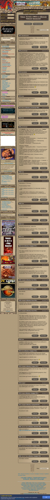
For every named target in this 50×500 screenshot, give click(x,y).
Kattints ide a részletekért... (8, 134)
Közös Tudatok (5, 82)
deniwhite (24, 436)
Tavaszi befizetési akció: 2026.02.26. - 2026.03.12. (6, 206)
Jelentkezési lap (5, 52)
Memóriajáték (5, 76)
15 (33, 32)
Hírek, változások (21, 473)
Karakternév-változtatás (6, 65)
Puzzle (3, 77)
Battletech (38, 486)
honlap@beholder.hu (8, 302)
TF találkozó (4, 89)
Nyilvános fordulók (5, 86)
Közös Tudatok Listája (6, 83)
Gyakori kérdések (5, 100)
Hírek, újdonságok (5, 46)
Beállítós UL (4, 59)
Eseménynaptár (5, 61)
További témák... (4, 209)
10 (31, 29)
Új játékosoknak (5, 55)
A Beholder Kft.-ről (40, 489)
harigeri (23, 383)
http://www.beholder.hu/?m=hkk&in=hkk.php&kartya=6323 (33, 430)
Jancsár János (25, 426)
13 (33, 31)
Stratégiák (36, 18)
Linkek (3, 94)
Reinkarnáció (4, 67)
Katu (23, 96)
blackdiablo (24, 72)
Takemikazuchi (25, 35)
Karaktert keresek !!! (6, 201)
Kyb (23, 289)
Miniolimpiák (4, 87)
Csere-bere (32, 473)
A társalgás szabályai (26, 477)
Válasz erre (35, 68)
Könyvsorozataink (25, 487)
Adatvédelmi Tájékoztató (4, 116)
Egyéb (24, 475)
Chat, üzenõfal (5, 80)
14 (31, 32)
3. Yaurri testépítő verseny (7, 177)
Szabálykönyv (4, 54)
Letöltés (3, 97)
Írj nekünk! (8, 311)
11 (33, 29)
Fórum (22, 17)
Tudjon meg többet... (20, 498)
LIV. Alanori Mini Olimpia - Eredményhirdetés (6, 176)
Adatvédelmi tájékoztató (33, 490)
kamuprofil (24, 417)
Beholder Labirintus (6, 75)
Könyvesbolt (42, 485)
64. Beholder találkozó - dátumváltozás (6, 181)
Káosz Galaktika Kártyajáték (33, 485)
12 (31, 31)
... (32, 33)
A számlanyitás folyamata (7, 49)
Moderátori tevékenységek (37, 479)
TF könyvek (4, 95)
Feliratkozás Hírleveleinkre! (7, 105)
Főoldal (23, 482)
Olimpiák (4, 88)
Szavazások (4, 69)
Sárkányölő (23, 484)
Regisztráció (33, 489)
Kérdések (27, 473)
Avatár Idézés (4, 205)
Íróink (42, 486)
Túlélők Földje (28, 482)
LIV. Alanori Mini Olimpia (7, 178)
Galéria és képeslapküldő (38, 487)
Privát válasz (43, 68)
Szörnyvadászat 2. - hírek (6, 207)
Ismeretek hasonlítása (6, 63)
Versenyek (41, 473)
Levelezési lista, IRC (6, 84)
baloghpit (24, 280)
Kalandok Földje (41, 482)
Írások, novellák (5, 93)
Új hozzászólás (28, 23)
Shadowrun (33, 486)
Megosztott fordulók (6, 85)
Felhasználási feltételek (6, 101)
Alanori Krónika (26, 486)
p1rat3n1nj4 (24, 50)
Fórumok (4, 81)
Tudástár (4, 71)
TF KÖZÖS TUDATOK (6, 202)
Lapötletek (46, 473)
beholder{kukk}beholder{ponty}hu (31, 493)
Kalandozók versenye (6, 64)
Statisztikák (4, 68)
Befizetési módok (5, 51)
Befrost (23, 107)
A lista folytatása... (4, 183)
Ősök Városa (34, 482)
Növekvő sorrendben (38, 23)
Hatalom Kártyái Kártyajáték (35, 484)
